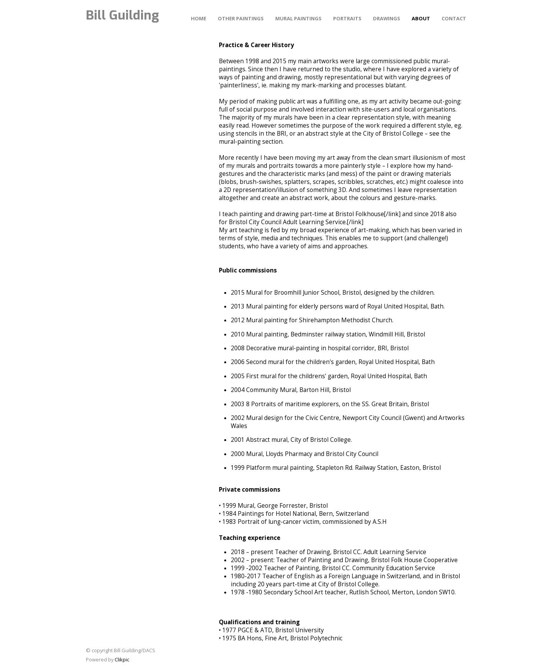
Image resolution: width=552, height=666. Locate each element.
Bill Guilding (122, 15)
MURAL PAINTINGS (298, 18)
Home (198, 18)
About (421, 18)
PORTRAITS (347, 18)
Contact (454, 18)
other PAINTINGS (241, 18)
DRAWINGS (386, 18)
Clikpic (122, 659)
